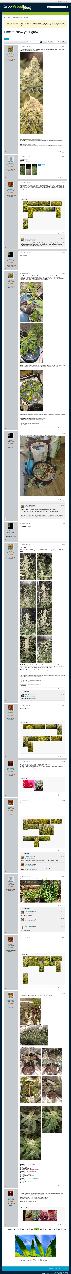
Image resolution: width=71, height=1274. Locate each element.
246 (18, 1229)
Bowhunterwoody (30, 919)
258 (45, 1229)
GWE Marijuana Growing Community (20, 17)
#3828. (63, 239)
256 (36, 1229)
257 (41, 1229)
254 (27, 1229)
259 (50, 1229)
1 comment (26, 235)
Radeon (10, 189)
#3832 (63, 524)
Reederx (10, 163)
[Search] (56, 7)
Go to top (64, 1268)
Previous (9, 1229)
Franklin (27, 926)
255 (32, 1229)
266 (54, 1229)
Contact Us (56, 1268)
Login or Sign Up (63, 1)
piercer (27, 694)
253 (23, 1229)
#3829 (63, 252)
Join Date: (8, 59)
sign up (51, 23)
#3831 (63, 433)
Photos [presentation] (23, 38)
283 (59, 1229)
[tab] (6, 39)
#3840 (63, 1191)
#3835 (63, 761)
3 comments (26, 908)
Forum (8, 17)
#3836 (63, 800)
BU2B (10, 883)
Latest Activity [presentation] (14, 38)
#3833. (63, 694)
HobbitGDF (10, 1000)
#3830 (63, 273)
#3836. (63, 856)
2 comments (26, 853)
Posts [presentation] (6, 38)
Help (50, 1268)
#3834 (63, 705)
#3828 (63, 182)
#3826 (63, 46)
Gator (10, 259)
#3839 (63, 993)
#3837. (63, 911)
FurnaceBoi (10, 768)
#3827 (63, 156)
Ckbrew (27, 911)
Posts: (9, 60)
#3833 (63, 544)
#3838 (63, 937)
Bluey (10, 53)
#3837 (63, 876)
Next (64, 1229)
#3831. (63, 505)
